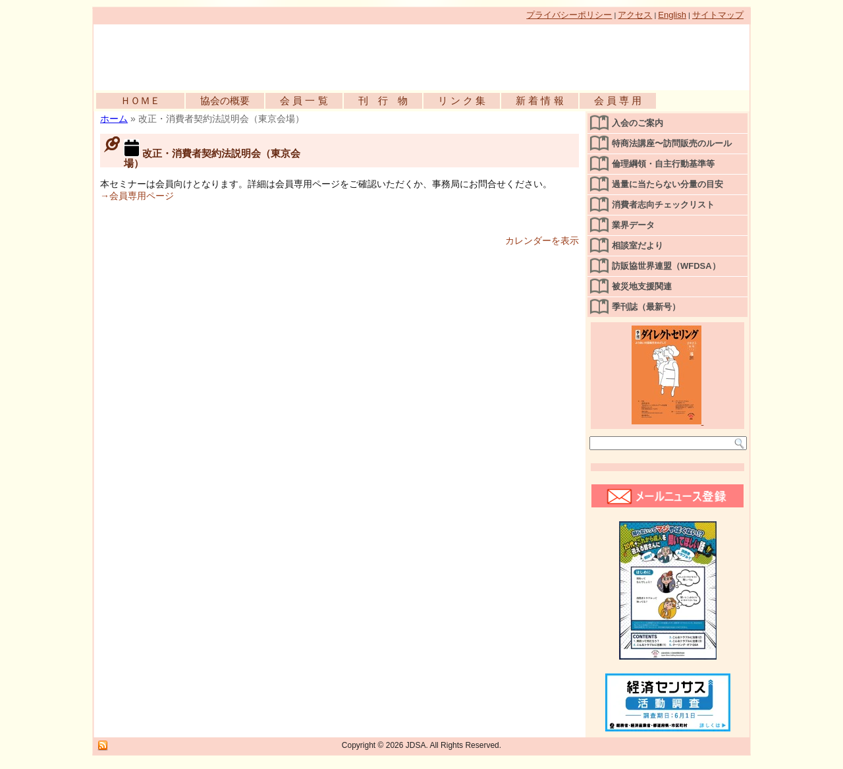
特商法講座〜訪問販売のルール (672, 143)
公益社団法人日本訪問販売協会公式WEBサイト (245, 54)
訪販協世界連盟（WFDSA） (666, 266)
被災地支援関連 (642, 286)
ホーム (114, 118)
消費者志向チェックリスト (663, 205)
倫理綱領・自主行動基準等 (663, 164)
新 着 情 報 (540, 100)
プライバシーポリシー (569, 15)
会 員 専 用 (618, 100)
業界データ (633, 225)
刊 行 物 (383, 100)
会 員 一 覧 (304, 100)
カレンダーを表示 (542, 240)
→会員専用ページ (137, 195)
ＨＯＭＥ (140, 100)
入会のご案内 (637, 123)
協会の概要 (225, 100)
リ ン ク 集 (462, 100)
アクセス (635, 15)
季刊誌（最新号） (646, 307)
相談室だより (637, 245)
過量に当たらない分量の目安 (667, 184)
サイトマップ (718, 15)
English (672, 15)
